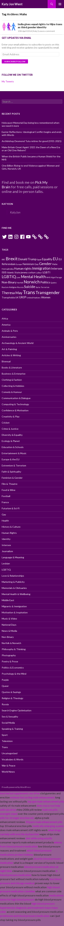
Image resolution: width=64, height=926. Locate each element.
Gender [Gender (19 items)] (45, 263)
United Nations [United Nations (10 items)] (34, 297)
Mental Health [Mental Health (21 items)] (33, 276)
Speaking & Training (12, 728)
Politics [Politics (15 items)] (45, 282)
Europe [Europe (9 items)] (19, 264)
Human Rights (9, 532)
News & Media (9, 630)
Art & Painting (9, 349)
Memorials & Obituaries (14, 587)
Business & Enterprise (13, 373)
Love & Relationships (13, 575)
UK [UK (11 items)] (17, 297)
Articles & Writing (11, 355)
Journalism (7, 551)
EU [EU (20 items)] (55, 259)
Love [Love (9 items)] (18, 277)
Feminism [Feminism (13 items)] (28, 264)
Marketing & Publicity (13, 581)
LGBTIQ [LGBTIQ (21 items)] (9, 276)
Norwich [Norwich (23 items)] (32, 281)
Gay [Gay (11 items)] (36, 264)
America (6, 324)
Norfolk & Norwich (11, 643)
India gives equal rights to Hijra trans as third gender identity (40, 26)
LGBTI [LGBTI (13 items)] (46, 272)
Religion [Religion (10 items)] (13, 287)
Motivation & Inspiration (15, 612)
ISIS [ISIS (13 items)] (4, 272)
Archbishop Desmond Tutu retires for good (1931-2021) (31, 141)
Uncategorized (9, 753)
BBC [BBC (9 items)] (3, 259)
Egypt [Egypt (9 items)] (39, 259)
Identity (6, 539)
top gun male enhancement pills (46, 801)
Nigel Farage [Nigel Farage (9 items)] (56, 277)
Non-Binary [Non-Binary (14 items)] (9, 282)
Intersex (6, 545)
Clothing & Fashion (12, 379)
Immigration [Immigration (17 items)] (41, 268)
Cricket (6, 422)
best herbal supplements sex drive (20, 793)
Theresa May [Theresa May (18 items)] (12, 293)
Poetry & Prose (10, 661)
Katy (35, 31)
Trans (5, 747)
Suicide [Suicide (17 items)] (29, 287)
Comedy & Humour (12, 392)
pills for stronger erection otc (17, 817)
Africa (5, 318)
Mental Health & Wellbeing (16, 594)
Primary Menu (60, 4)
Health (5, 520)
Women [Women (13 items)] (45, 297)
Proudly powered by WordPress (16, 787)
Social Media (8, 722)
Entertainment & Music (14, 453)
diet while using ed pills (39, 838)
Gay (4, 514)
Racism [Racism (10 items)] (5, 287)
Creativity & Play (10, 416)
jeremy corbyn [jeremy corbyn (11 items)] (28, 272)
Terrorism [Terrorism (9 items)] (45, 287)
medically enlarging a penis (48, 826)
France (5, 502)
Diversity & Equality (12, 434)
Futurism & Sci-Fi (10, 508)
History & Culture (11, 526)
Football (6, 496)
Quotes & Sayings (11, 692)
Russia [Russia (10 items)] (20, 287)
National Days (9, 624)
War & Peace (8, 765)
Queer (5, 685)
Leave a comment (47, 31)
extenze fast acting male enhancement (32, 797)
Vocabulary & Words (12, 759)
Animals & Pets (10, 330)
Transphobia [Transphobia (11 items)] (8, 297)
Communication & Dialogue (16, 398)
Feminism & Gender (12, 477)
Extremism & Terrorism (14, 465)
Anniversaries (9, 336)
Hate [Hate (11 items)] (54, 264)
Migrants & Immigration (14, 606)
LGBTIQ (6, 569)
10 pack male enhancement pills (44, 821)
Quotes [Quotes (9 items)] (54, 283)
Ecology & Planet (11, 441)
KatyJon (7, 203)
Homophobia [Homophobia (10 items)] (8, 269)
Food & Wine (8, 490)
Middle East (8, 600)
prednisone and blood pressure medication (24, 915)
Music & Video (9, 618)
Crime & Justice (10, 428)
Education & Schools (13, 447)
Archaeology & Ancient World (17, 343)
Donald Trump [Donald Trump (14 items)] (27, 259)
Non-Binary (8, 636)
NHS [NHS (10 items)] (48, 277)
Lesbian (6, 563)
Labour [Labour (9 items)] (39, 272)
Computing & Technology (15, 404)
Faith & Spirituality (11, 471)
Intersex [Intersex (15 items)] (56, 268)
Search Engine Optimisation (16, 710)
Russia (5, 704)
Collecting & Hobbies (13, 385)
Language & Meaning (13, 557)
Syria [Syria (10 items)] (38, 287)
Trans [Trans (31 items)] (29, 292)
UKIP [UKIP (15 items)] (22, 297)
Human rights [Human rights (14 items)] (23, 268)
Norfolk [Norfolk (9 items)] (20, 283)
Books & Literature (12, 367)
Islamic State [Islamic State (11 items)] (13, 272)
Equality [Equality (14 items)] (47, 259)
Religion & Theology (12, 698)
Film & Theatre (9, 483)
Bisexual (6, 361)
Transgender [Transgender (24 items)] (47, 292)
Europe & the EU (10, 459)
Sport (5, 734)
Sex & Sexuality (10, 716)
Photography (9, 655)
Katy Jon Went (12, 4)
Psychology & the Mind (14, 673)
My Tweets (8, 81)
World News (8, 771)
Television (7, 741)
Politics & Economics (13, 667)
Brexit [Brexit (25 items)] (12, 258)
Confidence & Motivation (15, 410)
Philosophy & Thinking (14, 649)
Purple (5, 679)
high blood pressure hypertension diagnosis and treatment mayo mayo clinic (29, 907)
